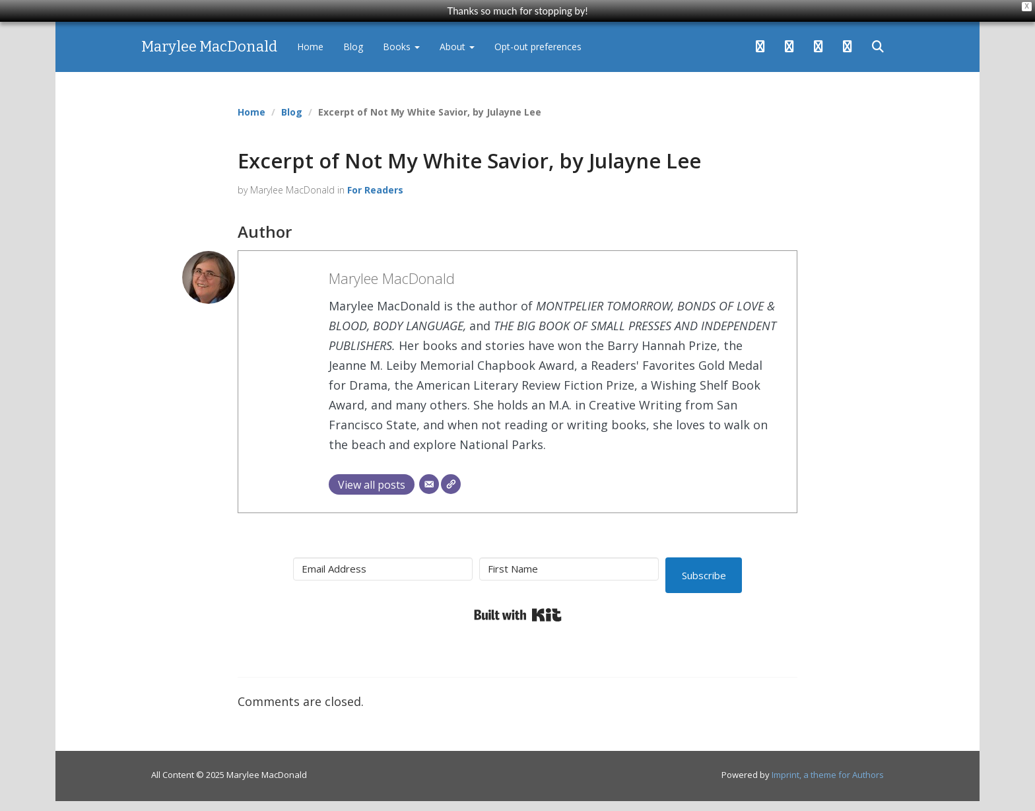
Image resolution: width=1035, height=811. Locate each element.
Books (401, 46)
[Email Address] (383, 569)
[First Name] (569, 569)
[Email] (429, 484)
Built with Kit (518, 615)
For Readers (375, 190)
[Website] (451, 484)
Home (310, 46)
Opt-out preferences (538, 46)
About (457, 46)
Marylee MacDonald (209, 46)
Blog (353, 46)
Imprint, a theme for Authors (828, 775)
